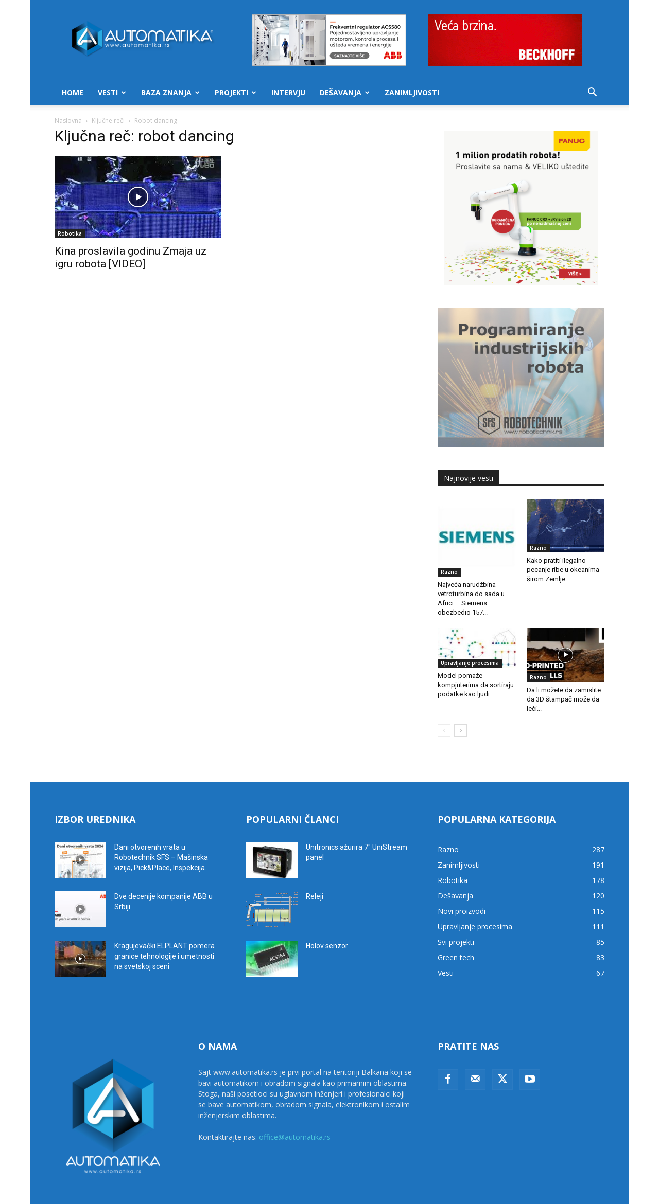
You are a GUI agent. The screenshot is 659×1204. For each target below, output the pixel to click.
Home (72, 92)
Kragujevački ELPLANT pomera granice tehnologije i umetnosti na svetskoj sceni (164, 956)
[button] (592, 93)
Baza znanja (170, 92)
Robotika (70, 233)
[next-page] (460, 730)
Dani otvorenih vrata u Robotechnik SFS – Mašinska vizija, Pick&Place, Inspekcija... (162, 857)
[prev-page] (444, 730)
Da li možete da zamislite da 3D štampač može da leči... (564, 699)
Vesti (112, 92)
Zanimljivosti (412, 92)
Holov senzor (327, 946)
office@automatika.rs (295, 1137)
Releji (314, 896)
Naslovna (68, 120)
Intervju (288, 92)
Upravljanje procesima (470, 663)
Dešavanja (345, 92)
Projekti (235, 92)
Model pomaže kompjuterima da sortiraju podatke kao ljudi (476, 685)
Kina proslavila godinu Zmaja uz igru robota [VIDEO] (130, 257)
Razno (449, 572)
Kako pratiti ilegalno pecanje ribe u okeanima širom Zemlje (563, 569)
